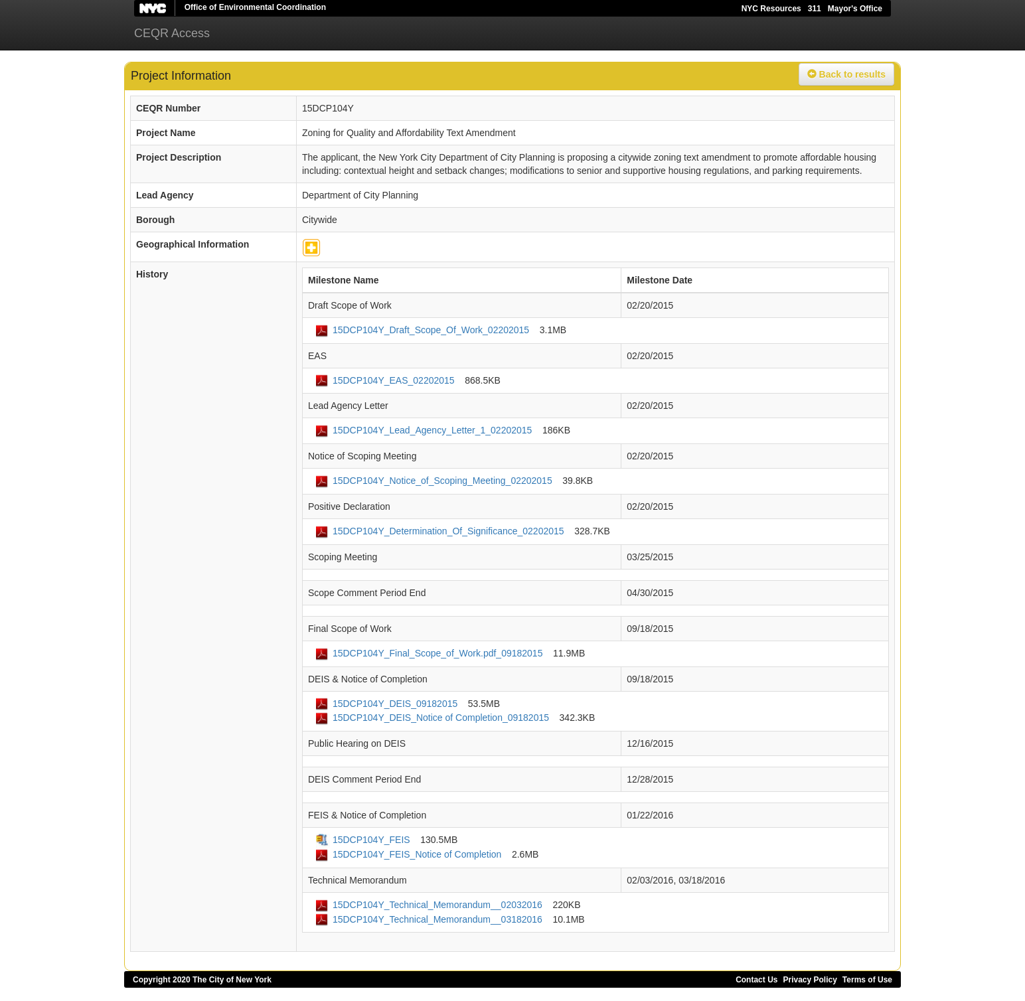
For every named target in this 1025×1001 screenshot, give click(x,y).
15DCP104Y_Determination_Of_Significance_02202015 (448, 531)
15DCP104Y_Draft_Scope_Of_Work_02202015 (431, 330)
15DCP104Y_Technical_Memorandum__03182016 (437, 919)
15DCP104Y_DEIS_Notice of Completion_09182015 (441, 717)
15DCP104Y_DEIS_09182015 (395, 703)
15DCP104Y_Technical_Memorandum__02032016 (437, 904)
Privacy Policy (809, 979)
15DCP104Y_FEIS (371, 839)
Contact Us (756, 979)
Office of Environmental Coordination (255, 7)
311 (814, 8)
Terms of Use (867, 979)
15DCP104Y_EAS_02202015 (394, 380)
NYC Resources (771, 8)
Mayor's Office (855, 8)
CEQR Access (172, 33)
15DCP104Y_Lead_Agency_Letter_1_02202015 (432, 430)
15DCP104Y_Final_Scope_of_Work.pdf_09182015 (438, 653)
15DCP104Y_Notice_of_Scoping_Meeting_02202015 (442, 480)
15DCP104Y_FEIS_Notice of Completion (417, 854)
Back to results (846, 74)
